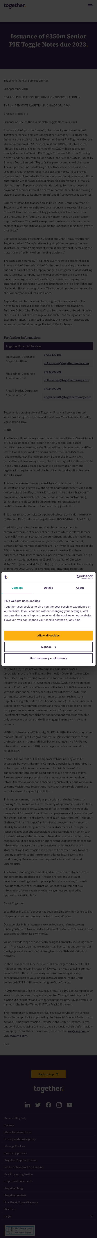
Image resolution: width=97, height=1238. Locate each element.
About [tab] (80, 587)
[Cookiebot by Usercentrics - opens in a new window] (77, 577)
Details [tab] (48, 587)
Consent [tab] (17, 587)
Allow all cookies (48, 635)
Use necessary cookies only (48, 658)
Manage (48, 646)
